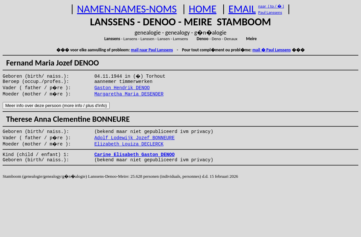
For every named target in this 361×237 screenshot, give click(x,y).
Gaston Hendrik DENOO (122, 88)
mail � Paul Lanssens (271, 49)
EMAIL (242, 9)
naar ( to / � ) (271, 6)
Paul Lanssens (270, 12)
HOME (202, 9)
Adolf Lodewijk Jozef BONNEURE (134, 138)
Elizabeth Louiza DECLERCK (128, 144)
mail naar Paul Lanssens (152, 49)
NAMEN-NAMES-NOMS (127, 9)
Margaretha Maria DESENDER (128, 94)
